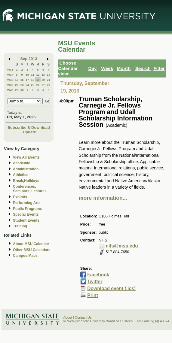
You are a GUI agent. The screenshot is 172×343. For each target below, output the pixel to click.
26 (38, 85)
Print (92, 295)
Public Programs (27, 209)
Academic (21, 163)
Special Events (25, 214)
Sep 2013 (28, 58)
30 (22, 90)
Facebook (98, 274)
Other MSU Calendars (32, 250)
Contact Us (83, 317)
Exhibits (20, 197)
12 (38, 74)
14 (48, 74)
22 (16, 85)
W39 (10, 85)
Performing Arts (27, 203)
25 (32, 85)
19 (38, 79)
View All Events (26, 157)
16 (22, 79)
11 (32, 74)
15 (16, 79)
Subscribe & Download (29, 127)
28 (48, 85)
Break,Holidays (26, 181)
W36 (10, 69)
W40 (10, 90)
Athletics (20, 175)
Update (29, 132)
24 (27, 85)
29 (16, 90)
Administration (25, 169)
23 (22, 85)
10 (27, 74)
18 (32, 79)
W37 (10, 74)
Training (20, 226)
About (67, 317)
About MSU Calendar (31, 244)
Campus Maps (25, 255)
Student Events (26, 220)
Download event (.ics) (111, 288)
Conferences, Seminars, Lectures (30, 188)
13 (43, 74)
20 (43, 79)
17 (27, 79)
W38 (10, 79)
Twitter (94, 281)
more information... (103, 198)
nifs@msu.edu (122, 245)
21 (48, 79)
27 (43, 85)
